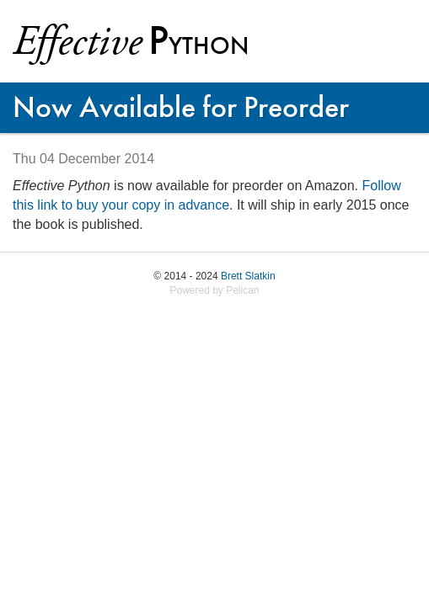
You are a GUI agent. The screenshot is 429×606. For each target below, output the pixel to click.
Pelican (242, 290)
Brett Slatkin (248, 276)
